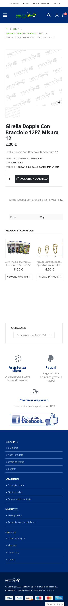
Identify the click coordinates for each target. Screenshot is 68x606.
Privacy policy (15, 515)
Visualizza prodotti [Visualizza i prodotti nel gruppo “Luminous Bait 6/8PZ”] (18, 276)
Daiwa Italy (13, 552)
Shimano (12, 545)
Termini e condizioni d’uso (21, 522)
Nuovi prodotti (15, 454)
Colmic (11, 559)
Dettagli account (16, 485)
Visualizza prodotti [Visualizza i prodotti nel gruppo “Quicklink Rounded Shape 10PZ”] (50, 276)
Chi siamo (14, 3)
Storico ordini (15, 492)
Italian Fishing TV (16, 538)
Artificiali (10, 262)
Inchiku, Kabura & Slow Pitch (28, 262)
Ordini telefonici (41, 3)
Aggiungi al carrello (34, 178)
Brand (26, 3)
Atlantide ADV (47, 590)
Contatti (57, 3)
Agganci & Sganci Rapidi (32, 167)
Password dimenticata (19, 499)
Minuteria (53, 167)
